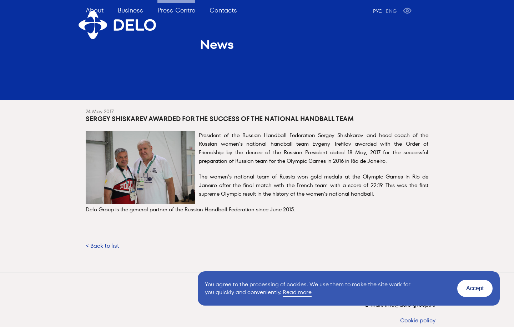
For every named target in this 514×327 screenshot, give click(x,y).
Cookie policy (417, 320)
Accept (475, 288)
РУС (377, 11)
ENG (391, 11)
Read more (297, 292)
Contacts (223, 10)
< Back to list (102, 246)
